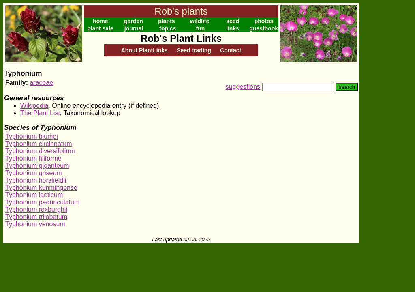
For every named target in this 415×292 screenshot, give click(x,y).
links (232, 28)
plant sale (100, 28)
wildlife (199, 21)
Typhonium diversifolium (40, 151)
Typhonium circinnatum (38, 143)
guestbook (263, 28)
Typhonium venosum (35, 224)
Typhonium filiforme (33, 158)
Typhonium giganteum (37, 165)
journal (133, 28)
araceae (41, 82)
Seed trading (194, 50)
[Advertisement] (385, 125)
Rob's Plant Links (181, 38)
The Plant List (40, 113)
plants (166, 21)
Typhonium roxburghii (36, 209)
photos (264, 21)
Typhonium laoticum (34, 194)
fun (200, 28)
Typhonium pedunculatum (42, 202)
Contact (230, 50)
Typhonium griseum (33, 173)
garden (133, 21)
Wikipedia (34, 105)
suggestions (243, 86)
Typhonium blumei (31, 136)
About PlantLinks (144, 50)
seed (232, 21)
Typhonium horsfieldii (35, 180)
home (100, 21)
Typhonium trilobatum (36, 216)
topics (167, 28)
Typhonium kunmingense (41, 187)
